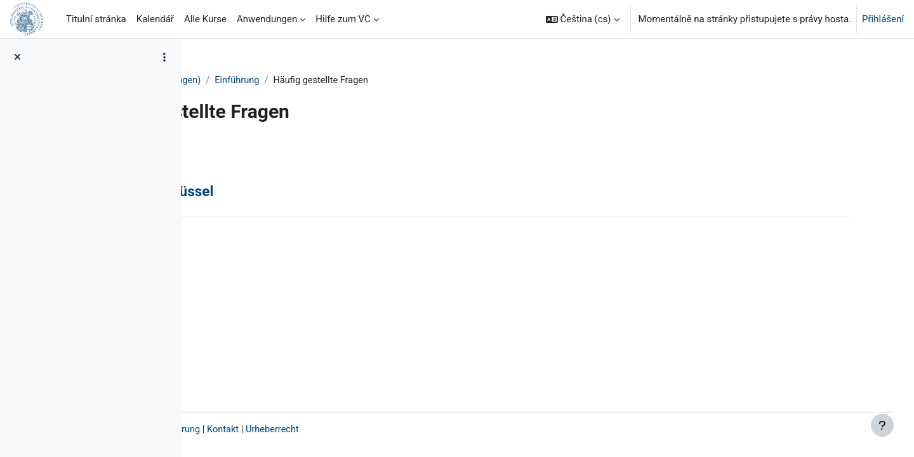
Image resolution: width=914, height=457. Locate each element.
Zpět (223, 155)
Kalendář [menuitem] (155, 19)
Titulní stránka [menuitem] (96, 19)
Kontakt (377, 429)
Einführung (391, 80)
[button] (583, 19)
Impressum (229, 429)
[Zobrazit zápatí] (882, 425)
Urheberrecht (427, 429)
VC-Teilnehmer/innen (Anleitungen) (280, 80)
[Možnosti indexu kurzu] (164, 57)
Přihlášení (883, 19)
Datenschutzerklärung (307, 429)
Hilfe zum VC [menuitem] (343, 19)
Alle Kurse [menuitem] (205, 19)
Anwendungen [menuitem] (267, 19)
